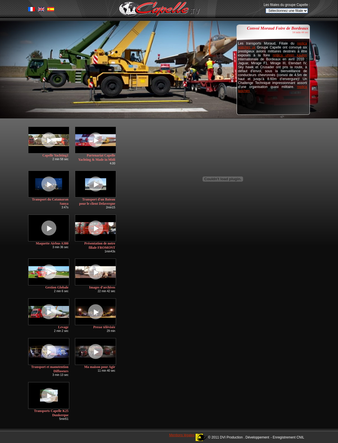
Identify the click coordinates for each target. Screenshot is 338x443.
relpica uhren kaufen (290, 55)
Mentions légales (182, 435)
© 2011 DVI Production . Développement (238, 437)
